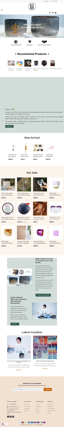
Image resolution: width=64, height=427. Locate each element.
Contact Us (49, 412)
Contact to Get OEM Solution (43, 295)
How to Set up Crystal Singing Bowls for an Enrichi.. (19, 361)
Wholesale (38, 410)
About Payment (50, 404)
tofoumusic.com (33, 424)
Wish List (26, 410)
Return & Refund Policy (51, 410)
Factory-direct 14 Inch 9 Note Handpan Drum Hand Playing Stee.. (7, 219)
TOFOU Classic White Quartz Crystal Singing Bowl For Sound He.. (6, 195)
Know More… (15, 324)
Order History (26, 408)
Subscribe (47, 389)
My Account (26, 404)
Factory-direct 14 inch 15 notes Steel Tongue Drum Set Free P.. (23, 219)
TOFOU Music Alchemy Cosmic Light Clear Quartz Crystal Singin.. (23, 195)
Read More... (9, 126)
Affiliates (37, 412)
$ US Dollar (46, 1)
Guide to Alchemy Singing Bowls (45, 361)
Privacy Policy (38, 406)
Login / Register (27, 406)
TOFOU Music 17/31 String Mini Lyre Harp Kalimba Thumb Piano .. (39, 219)
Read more (19, 369)
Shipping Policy (50, 406)
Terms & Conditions (51, 408)
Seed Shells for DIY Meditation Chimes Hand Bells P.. (38, 156)
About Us (37, 404)
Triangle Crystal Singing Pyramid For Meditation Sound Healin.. (23, 243)
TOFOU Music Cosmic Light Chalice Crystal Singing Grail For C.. (39, 195)
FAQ (37, 408)
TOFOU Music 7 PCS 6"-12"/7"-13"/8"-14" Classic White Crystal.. (54, 219)
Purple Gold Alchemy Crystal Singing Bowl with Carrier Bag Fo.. (39, 243)
